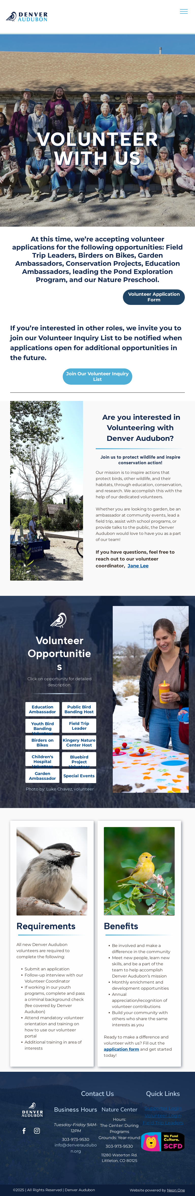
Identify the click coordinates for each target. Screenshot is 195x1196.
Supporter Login (163, 1108)
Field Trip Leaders (163, 1123)
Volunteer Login (163, 1116)
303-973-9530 (75, 1139)
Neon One (176, 1190)
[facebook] (24, 1132)
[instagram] (36, 1132)
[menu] (183, 11)
